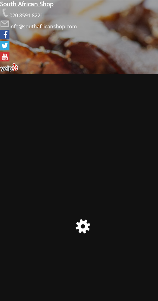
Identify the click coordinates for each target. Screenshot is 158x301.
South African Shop (27, 4)
